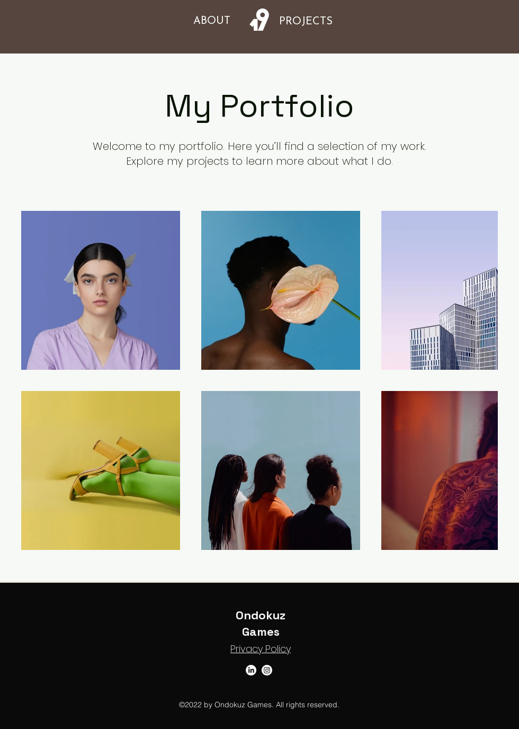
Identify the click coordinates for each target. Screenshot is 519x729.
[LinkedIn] (251, 670)
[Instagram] (267, 670)
